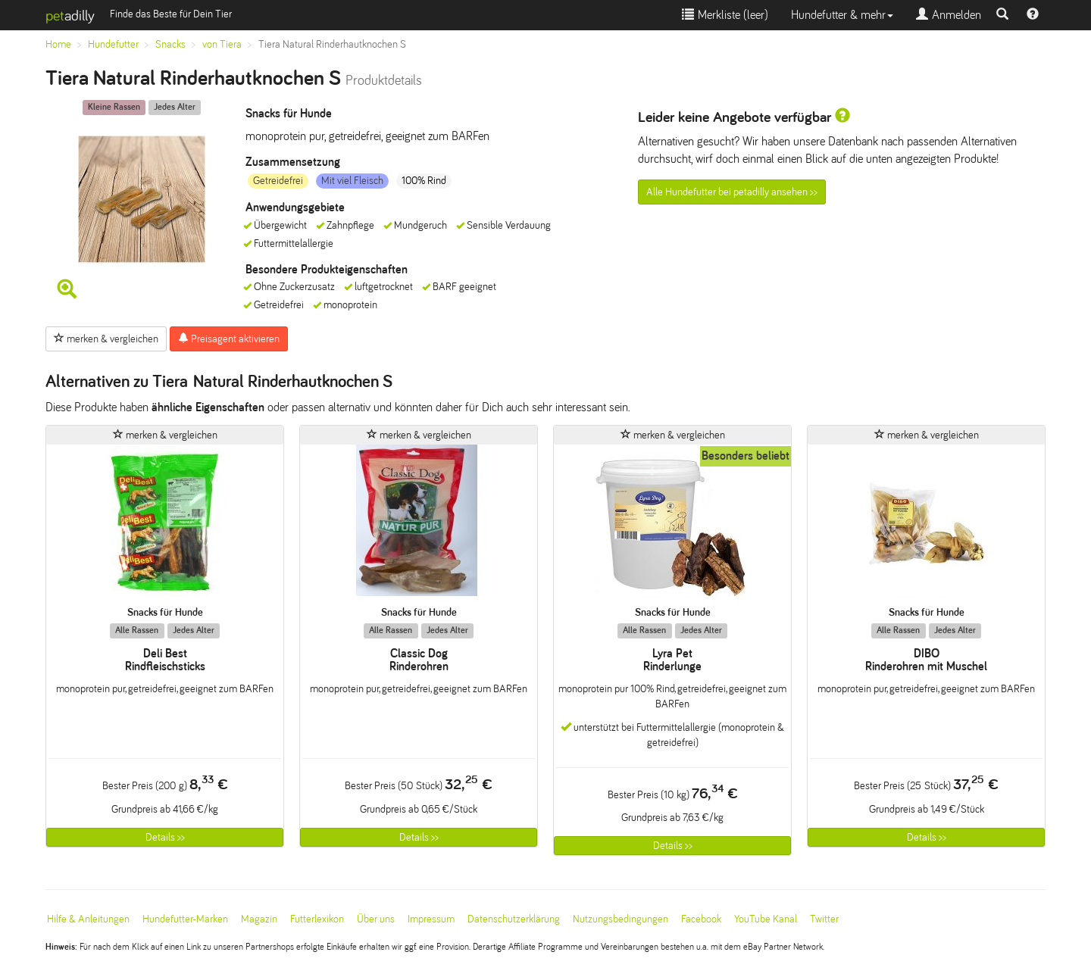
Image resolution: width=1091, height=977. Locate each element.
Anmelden (948, 14)
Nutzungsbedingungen (620, 919)
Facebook (701, 919)
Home (58, 44)
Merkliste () (725, 14)
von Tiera (222, 44)
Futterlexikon (317, 919)
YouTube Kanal (765, 919)
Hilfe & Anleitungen (88, 919)
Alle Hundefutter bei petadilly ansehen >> (731, 192)
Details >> (165, 837)
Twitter (824, 919)
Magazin (259, 919)
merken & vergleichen (106, 338)
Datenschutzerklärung (513, 919)
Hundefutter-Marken (185, 919)
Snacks (170, 44)
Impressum (431, 919)
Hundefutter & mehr (842, 14)
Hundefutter (113, 44)
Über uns (376, 919)
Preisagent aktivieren (229, 338)
